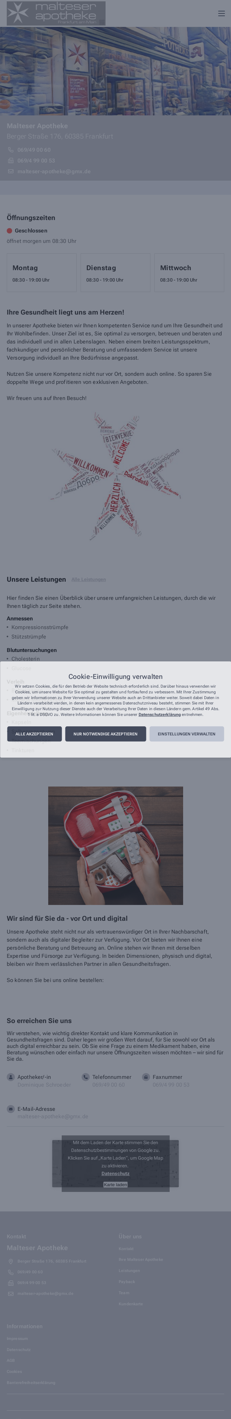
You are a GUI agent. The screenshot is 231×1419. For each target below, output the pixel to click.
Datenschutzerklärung (160, 714)
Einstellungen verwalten (186, 734)
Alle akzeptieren (34, 734)
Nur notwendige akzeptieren (106, 734)
